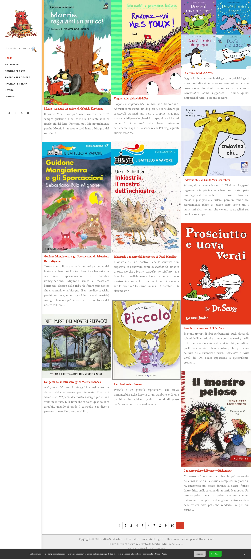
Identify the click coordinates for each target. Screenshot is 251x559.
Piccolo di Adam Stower (128, 384)
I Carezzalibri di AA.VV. (198, 73)
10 (172, 525)
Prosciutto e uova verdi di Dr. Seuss (205, 328)
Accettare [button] (215, 553)
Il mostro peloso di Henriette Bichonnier (207, 471)
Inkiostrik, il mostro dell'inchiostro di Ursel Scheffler (145, 257)
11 (180, 525)
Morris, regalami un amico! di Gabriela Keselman (73, 109)
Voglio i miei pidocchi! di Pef (131, 98)
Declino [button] (199, 553)
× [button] (244, 553)
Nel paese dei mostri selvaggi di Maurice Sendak (72, 382)
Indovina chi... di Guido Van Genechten (207, 180)
